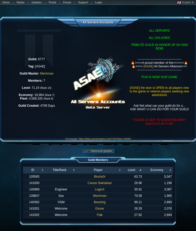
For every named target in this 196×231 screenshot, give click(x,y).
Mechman (47, 73)
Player (98, 170)
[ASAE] (148, 66)
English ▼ (185, 2)
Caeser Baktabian (100, 183)
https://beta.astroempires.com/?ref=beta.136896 (105, 138)
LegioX (99, 189)
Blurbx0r (99, 176)
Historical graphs (101, 150)
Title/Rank (60, 170)
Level (131, 170)
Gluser (99, 208)
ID (32, 170)
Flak (100, 215)
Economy (157, 170)
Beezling (100, 202)
